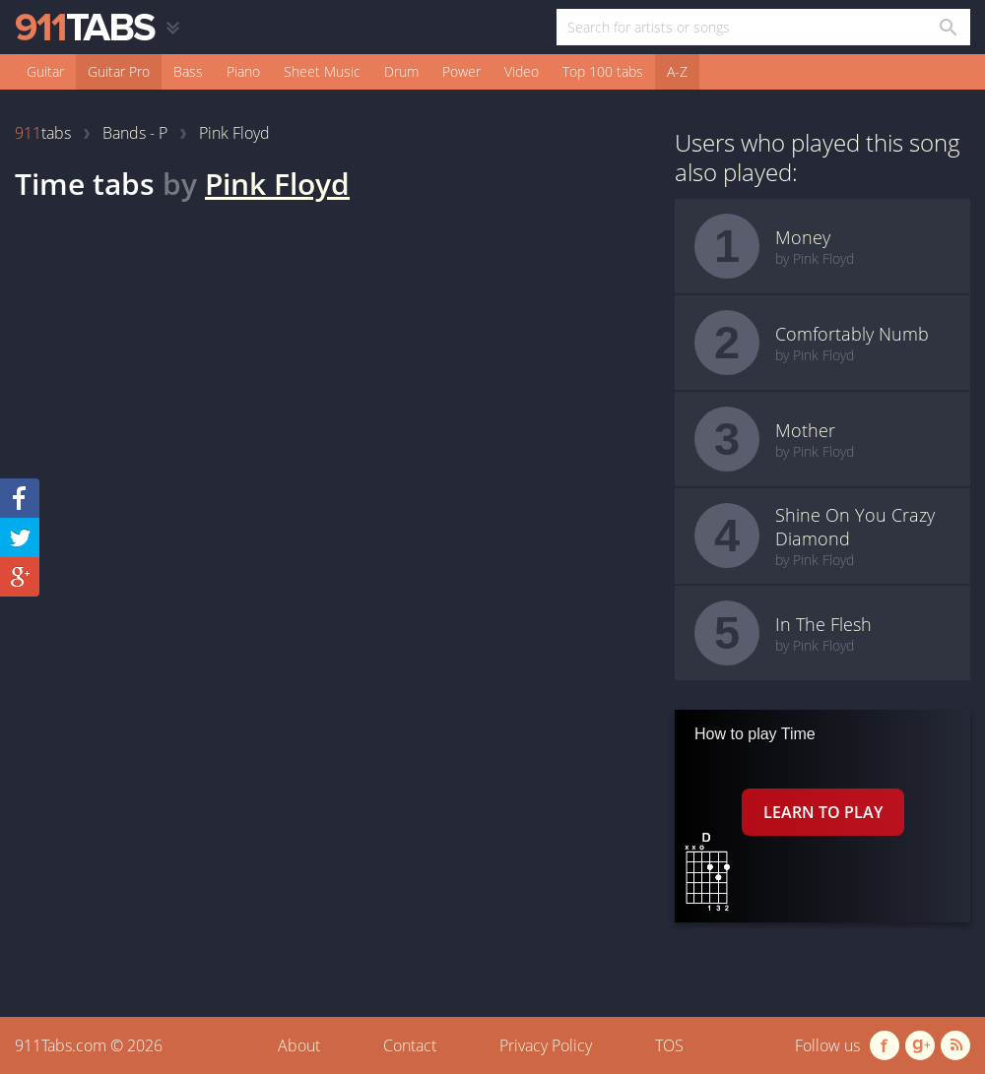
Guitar (45, 71)
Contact (409, 1045)
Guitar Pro (119, 71)
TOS (669, 1045)
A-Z (677, 71)
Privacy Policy (545, 1045)
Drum (401, 71)
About (299, 1045)
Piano (243, 71)
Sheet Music (322, 71)
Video (521, 71)
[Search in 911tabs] (947, 27)
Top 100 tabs (602, 71)
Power (461, 71)
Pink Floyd (277, 183)
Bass (188, 71)
